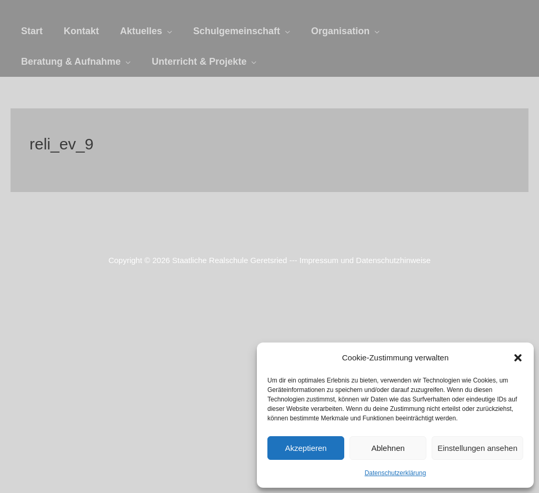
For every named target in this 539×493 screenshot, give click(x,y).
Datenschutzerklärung (395, 473)
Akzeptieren (305, 448)
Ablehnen (387, 448)
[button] (518, 358)
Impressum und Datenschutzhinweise (365, 260)
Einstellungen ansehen (477, 448)
